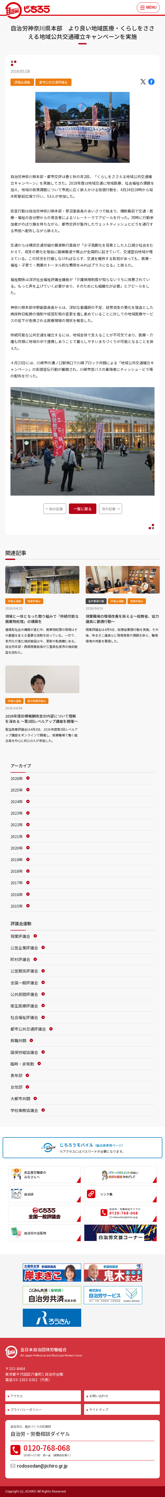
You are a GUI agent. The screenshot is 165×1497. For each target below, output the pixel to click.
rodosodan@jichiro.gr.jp (42, 1466)
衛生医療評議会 (37, 701)
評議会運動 (22, 82)
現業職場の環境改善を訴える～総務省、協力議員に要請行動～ (122, 619)
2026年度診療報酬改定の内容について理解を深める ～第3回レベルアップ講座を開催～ (41, 718)
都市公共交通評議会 (53, 82)
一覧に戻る (82, 508)
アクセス (16, 1396)
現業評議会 (34, 601)
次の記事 (109, 508)
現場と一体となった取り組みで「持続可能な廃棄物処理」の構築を (42, 619)
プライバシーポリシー (26, 1409)
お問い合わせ (98, 1396)
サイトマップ (98, 1409)
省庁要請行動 (96, 601)
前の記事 (56, 508)
